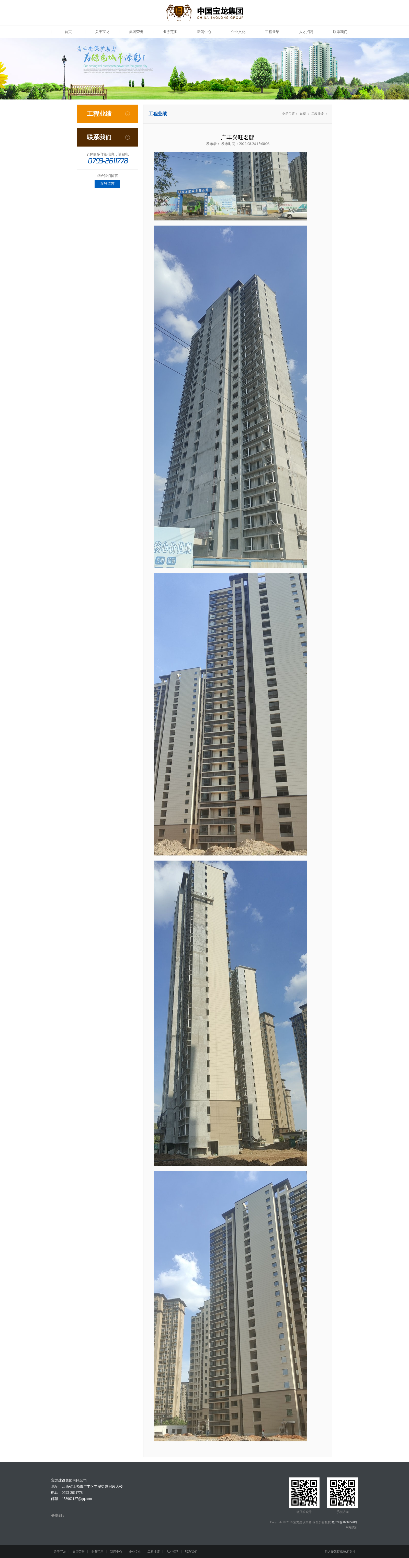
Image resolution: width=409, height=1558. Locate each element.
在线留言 (107, 184)
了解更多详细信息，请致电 (107, 154)
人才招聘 (306, 32)
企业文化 (238, 32)
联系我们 (340, 32)
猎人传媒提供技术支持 (340, 1551)
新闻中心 (204, 32)
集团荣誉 (136, 32)
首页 (68, 32)
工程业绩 (272, 32)
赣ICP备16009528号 (345, 1522)
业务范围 (170, 32)
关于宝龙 (102, 32)
